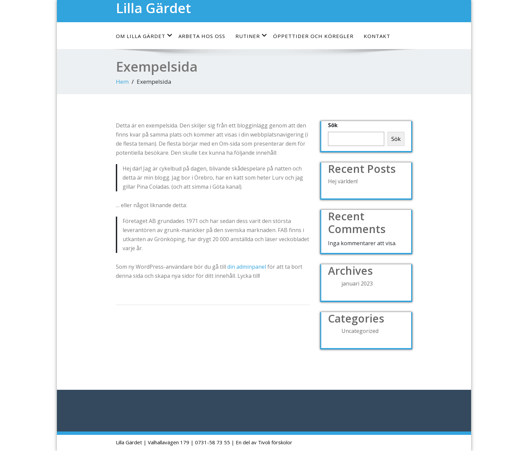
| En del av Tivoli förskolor (261, 442)
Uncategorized (359, 331)
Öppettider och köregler (313, 36)
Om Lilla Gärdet (144, 35)
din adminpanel (246, 266)
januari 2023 (357, 283)
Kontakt (377, 36)
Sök (333, 125)
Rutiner (251, 35)
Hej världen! (343, 181)
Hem (122, 81)
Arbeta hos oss (201, 36)
